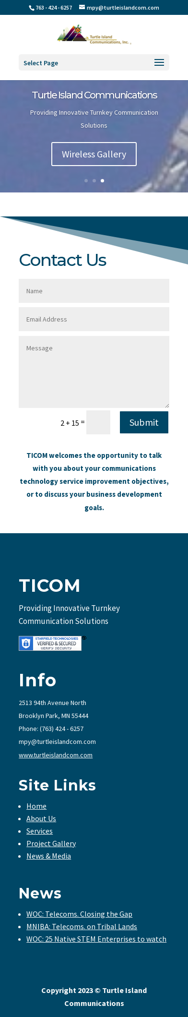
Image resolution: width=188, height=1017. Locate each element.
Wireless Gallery (94, 154)
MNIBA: (39, 926)
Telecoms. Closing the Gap (88, 914)
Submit (144, 422)
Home (36, 806)
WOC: (35, 914)
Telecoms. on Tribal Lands (94, 926)
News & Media (48, 856)
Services (39, 831)
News (40, 893)
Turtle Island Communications (94, 95)
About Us (41, 818)
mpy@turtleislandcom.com (57, 741)
